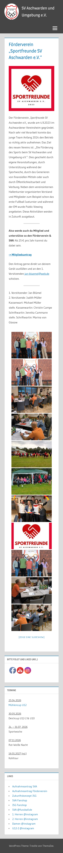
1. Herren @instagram (25, 814)
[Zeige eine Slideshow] (32, 637)
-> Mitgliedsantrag (20, 254)
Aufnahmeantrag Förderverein (29, 791)
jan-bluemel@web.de (36, 273)
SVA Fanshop (19, 800)
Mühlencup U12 (18, 705)
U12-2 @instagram (23, 828)
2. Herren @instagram (25, 819)
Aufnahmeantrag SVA (24, 786)
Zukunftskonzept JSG (24, 795)
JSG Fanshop (19, 805)
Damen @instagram (24, 823)
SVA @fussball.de (22, 809)
